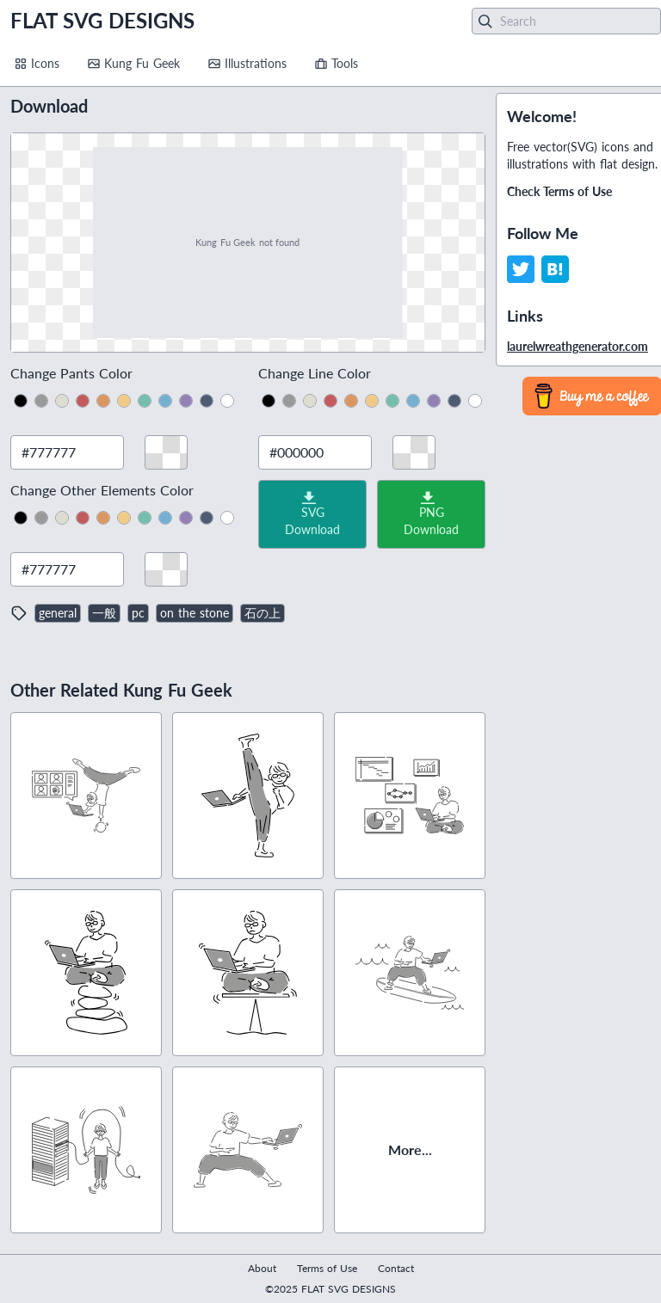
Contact (396, 1268)
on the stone (194, 612)
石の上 (262, 612)
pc (138, 612)
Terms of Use (327, 1268)
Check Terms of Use (559, 191)
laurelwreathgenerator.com (577, 346)
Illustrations (247, 63)
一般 (104, 612)
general (58, 612)
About (262, 1268)
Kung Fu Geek (133, 63)
